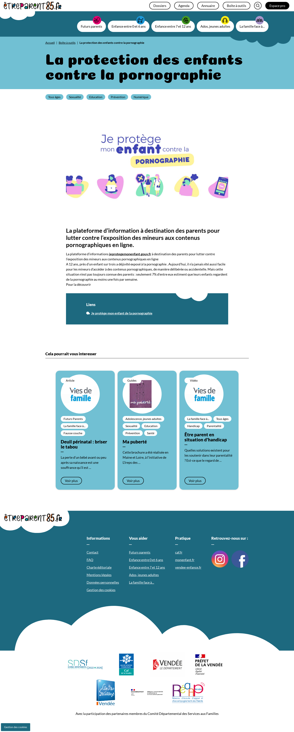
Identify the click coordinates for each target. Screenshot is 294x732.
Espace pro (277, 6)
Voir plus (71, 481)
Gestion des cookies (15, 727)
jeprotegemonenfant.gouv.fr (130, 254)
